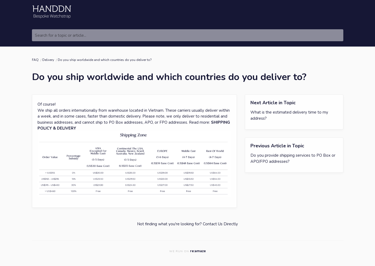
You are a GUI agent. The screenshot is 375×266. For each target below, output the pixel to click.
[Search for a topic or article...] (187, 35)
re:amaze (198, 250)
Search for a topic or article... (60, 35)
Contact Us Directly (220, 224)
